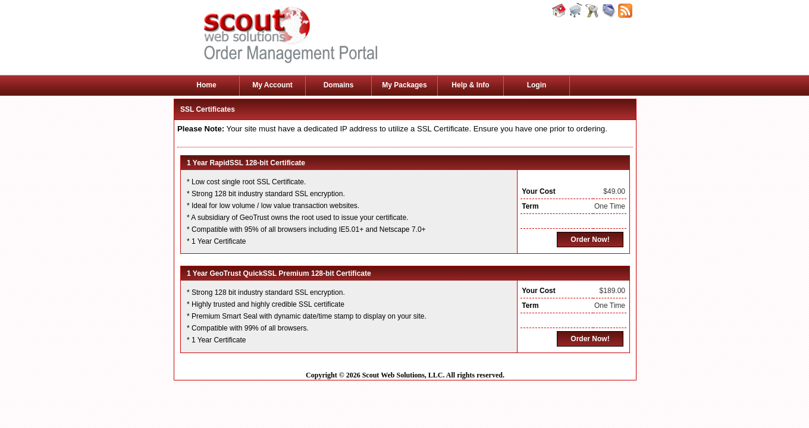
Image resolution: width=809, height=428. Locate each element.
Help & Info (470, 85)
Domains (339, 85)
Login (537, 85)
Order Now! (589, 239)
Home (206, 85)
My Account (272, 85)
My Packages (404, 85)
